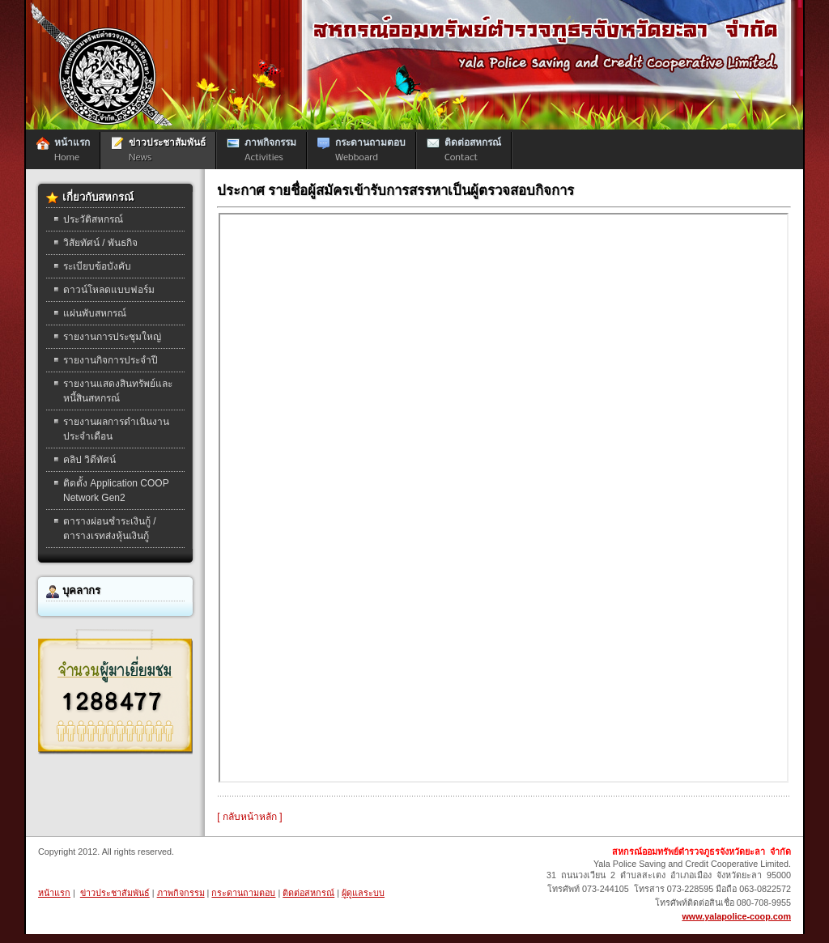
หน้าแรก (54, 893)
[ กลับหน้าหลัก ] (249, 816)
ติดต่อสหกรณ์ (308, 893)
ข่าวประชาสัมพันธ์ (115, 893)
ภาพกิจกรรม (181, 893)
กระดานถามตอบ (243, 893)
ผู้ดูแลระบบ (363, 893)
